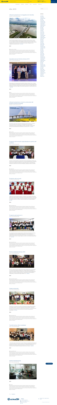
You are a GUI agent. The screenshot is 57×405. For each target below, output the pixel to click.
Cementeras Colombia (25, 93)
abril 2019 (41, 75)
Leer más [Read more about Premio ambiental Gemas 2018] (28, 273)
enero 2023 (42, 45)
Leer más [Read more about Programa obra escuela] (10, 200)
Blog (10, 49)
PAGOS (30, 4)
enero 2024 (42, 34)
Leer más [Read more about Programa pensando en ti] (12, 236)
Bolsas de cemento (19, 93)
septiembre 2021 (42, 60)
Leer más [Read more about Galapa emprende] (15, 310)
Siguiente (14, 394)
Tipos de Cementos (14, 53)
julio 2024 (41, 27)
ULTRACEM (18, 53)
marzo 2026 (42, 17)
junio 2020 (41, 67)
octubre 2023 (42, 36)
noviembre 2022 (42, 47)
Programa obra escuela (15, 178)
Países (31, 1)
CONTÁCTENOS (35, 4)
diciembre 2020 (42, 64)
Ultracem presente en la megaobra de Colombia (21, 15)
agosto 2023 (42, 38)
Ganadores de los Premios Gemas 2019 (19, 59)
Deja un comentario (12, 54)
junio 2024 (41, 28)
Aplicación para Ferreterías (13, 93)
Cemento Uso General (18, 133)
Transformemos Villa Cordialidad (17, 325)
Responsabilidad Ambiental (13, 278)
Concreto (10, 51)
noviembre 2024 (42, 22)
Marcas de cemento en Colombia (13, 52)
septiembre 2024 (42, 25)
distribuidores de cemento (15, 51)
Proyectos (15, 49)
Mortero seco (19, 52)
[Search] (28, 1)
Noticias (13, 49)
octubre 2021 (42, 59)
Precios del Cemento (29, 52)
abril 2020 (41, 68)
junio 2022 (41, 50)
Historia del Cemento (32, 51)
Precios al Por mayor (24, 52)
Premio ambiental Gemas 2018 (17, 252)
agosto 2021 (42, 61)
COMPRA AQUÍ (40, 4)
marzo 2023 (42, 43)
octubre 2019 (42, 71)
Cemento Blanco (13, 133)
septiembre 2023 (42, 37)
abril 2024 (41, 30)
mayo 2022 (42, 51)
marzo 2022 (42, 53)
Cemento (29, 93)
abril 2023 (41, 42)
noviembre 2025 (42, 18)
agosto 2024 (42, 26)
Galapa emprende (14, 288)
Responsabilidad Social (13, 205)
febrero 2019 (42, 76)
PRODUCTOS (26, 4)
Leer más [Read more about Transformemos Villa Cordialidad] (32, 345)
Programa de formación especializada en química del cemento (22, 142)
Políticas (22, 398)
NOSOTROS (22, 4)
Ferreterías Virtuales (26, 51)
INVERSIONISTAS (17, 4)
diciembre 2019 (42, 70)
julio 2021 (41, 62)
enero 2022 (42, 55)
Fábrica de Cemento (21, 51)
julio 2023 (41, 39)
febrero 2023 (42, 44)
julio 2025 (41, 19)
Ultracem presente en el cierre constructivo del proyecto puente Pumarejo (21, 102)
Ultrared (21, 53)
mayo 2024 (42, 29)
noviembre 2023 (42, 35)
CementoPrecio (27, 133)
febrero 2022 (42, 54)
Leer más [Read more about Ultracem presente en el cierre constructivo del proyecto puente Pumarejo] (31, 126)
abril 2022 (41, 52)
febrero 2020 (42, 69)
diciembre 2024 (42, 21)
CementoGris (23, 133)
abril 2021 (41, 63)
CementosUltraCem (31, 133)
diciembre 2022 (42, 46)
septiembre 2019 (42, 72)
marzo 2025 (42, 20)
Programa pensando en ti (15, 215)
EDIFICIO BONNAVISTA (15, 361)
